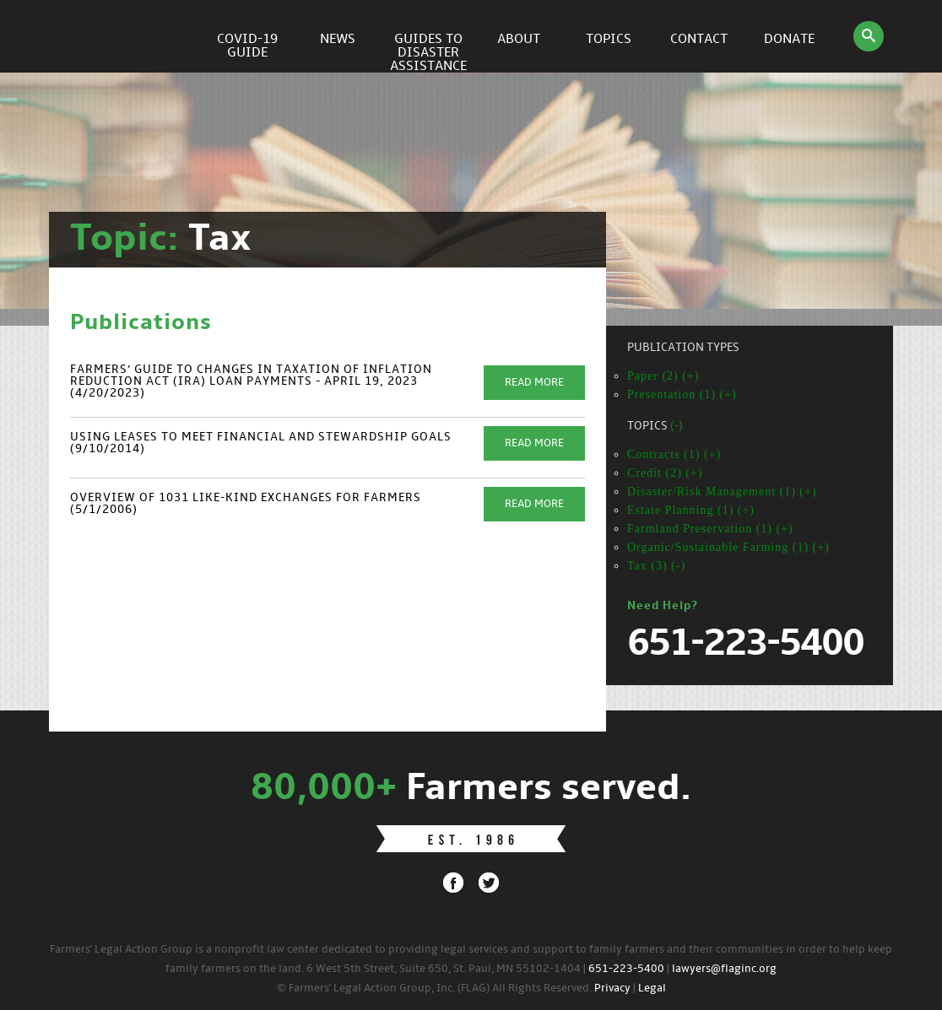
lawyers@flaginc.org (724, 969)
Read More (534, 382)
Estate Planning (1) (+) (691, 510)
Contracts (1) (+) (674, 454)
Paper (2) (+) (663, 376)
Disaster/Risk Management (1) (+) (722, 491)
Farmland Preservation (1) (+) (710, 528)
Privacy (612, 988)
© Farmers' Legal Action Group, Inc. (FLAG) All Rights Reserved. (434, 988)
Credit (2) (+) (665, 473)
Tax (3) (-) (656, 565)
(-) (676, 426)
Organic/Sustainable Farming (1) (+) (728, 547)
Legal (652, 988)
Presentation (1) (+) (682, 394)
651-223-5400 (626, 969)
